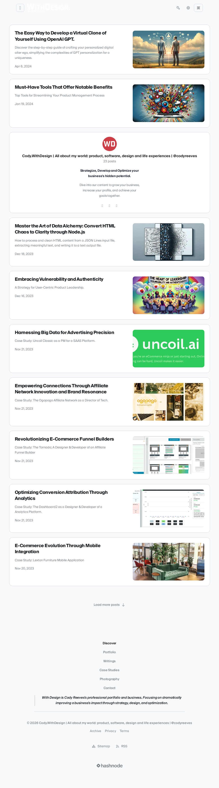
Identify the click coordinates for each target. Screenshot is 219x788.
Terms (124, 731)
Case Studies (109, 670)
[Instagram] (102, 205)
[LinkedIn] (117, 205)
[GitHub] (109, 205)
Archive (95, 731)
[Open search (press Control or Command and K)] (178, 8)
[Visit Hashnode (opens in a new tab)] (109, 765)
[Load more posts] (109, 604)
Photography (109, 679)
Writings (109, 661)
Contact (109, 688)
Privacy (110, 731)
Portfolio (109, 652)
